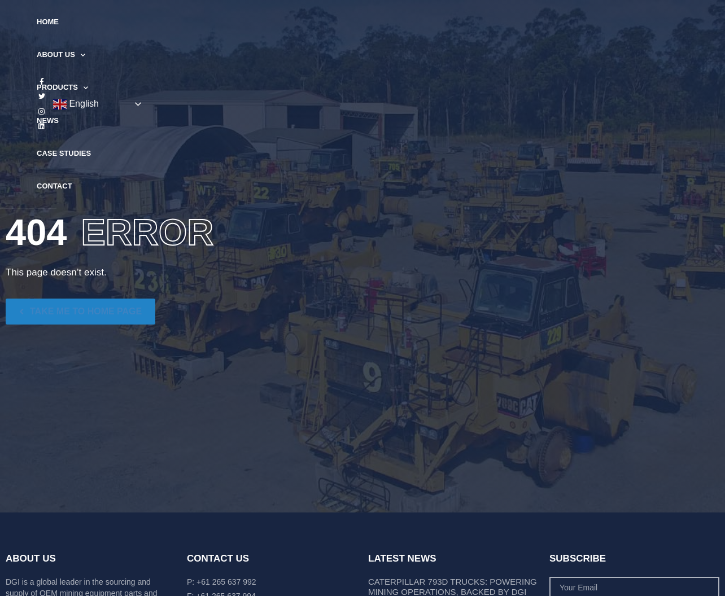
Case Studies (414, 21)
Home (186, 21)
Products (305, 22)
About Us (238, 22)
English (653, 22)
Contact (475, 21)
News (359, 21)
